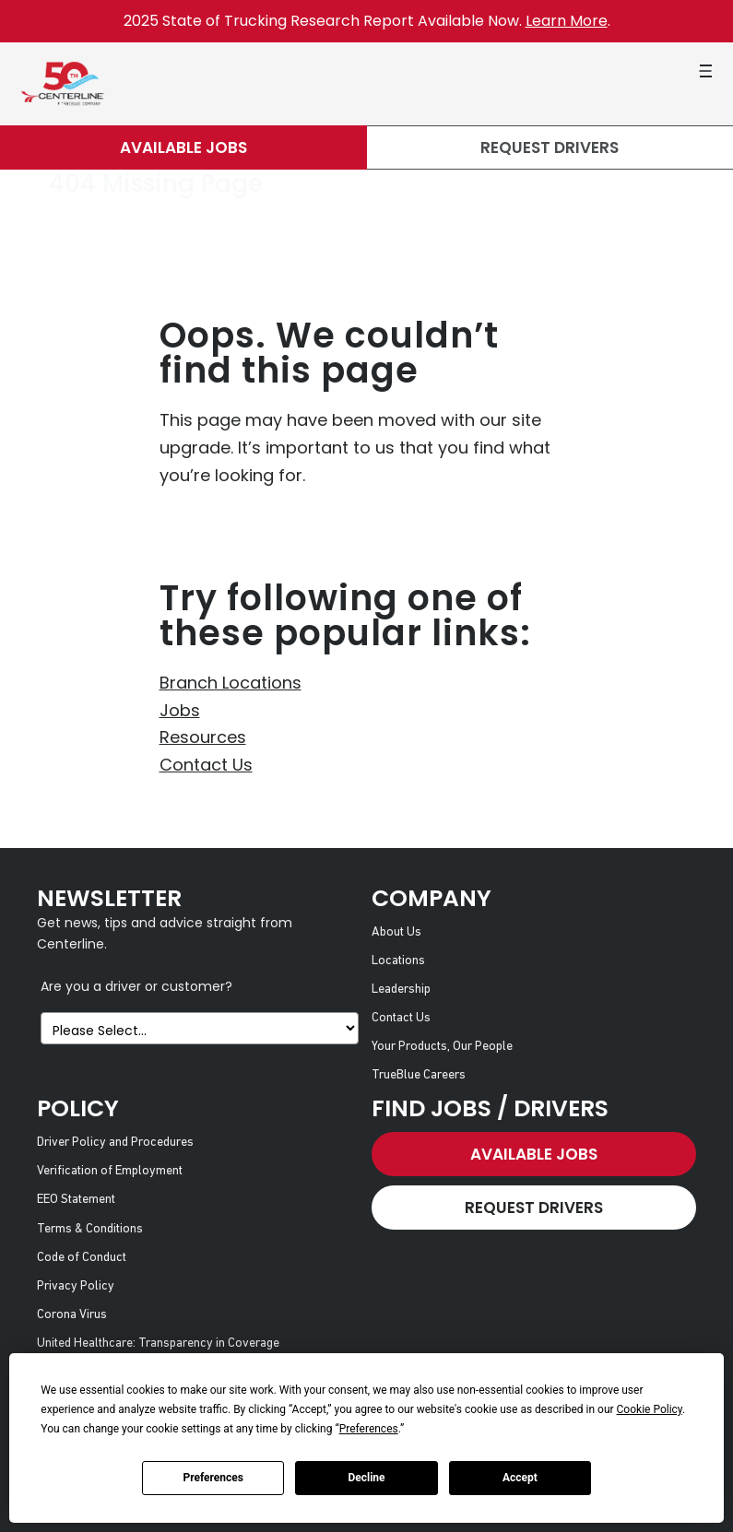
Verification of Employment (110, 1171)
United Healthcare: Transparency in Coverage (158, 1343)
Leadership (401, 989)
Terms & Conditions (90, 1229)
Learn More (567, 20)
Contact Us (206, 764)
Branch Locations (230, 682)
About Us (396, 932)
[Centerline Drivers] (62, 84)
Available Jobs (183, 147)
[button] (705, 71)
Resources (203, 736)
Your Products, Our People (442, 1047)
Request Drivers (549, 147)
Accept (520, 1477)
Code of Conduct (81, 1258)
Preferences (213, 1477)
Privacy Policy (75, 1286)
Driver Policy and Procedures (115, 1142)
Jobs (180, 710)
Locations (398, 961)
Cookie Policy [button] (649, 1409)
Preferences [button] (368, 1428)
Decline (366, 1477)
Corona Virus (72, 1315)
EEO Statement (76, 1200)
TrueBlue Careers (419, 1075)
